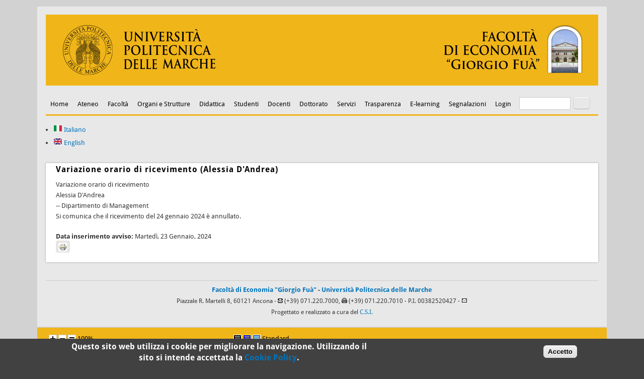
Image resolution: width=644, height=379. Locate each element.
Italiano (69, 129)
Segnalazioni (467, 104)
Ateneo (88, 104)
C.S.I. (366, 312)
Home (59, 104)
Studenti (246, 104)
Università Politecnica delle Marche (376, 289)
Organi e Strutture (163, 104)
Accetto (560, 353)
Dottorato (313, 104)
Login (503, 104)
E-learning (425, 104)
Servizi (346, 104)
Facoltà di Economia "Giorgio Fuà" (264, 289)
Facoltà (118, 104)
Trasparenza (383, 104)
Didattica (212, 104)
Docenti (279, 104)
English (69, 142)
